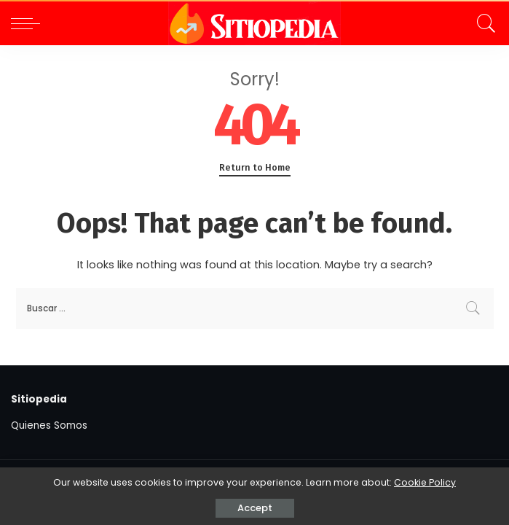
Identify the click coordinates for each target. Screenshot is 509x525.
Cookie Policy (425, 482)
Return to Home (255, 167)
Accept (254, 508)
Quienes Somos (49, 425)
